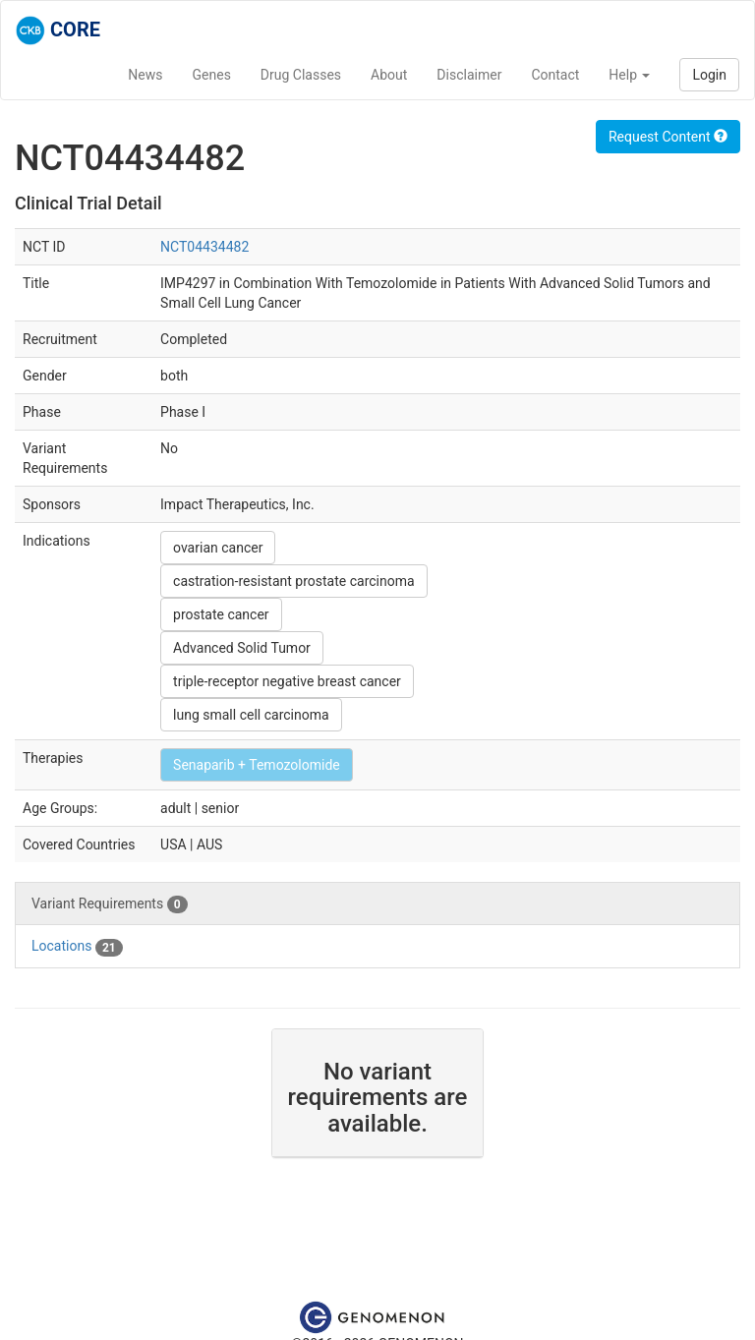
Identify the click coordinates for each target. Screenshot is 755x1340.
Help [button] (629, 75)
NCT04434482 (204, 247)
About (389, 75)
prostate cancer (221, 614)
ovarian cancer (217, 547)
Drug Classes (301, 75)
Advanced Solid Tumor (242, 648)
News (145, 75)
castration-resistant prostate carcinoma (294, 581)
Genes (212, 75)
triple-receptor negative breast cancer (287, 681)
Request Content (668, 137)
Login (709, 75)
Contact (555, 75)
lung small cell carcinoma (251, 715)
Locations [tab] (77, 947)
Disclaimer (468, 75)
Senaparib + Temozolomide (256, 765)
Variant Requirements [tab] (109, 904)
